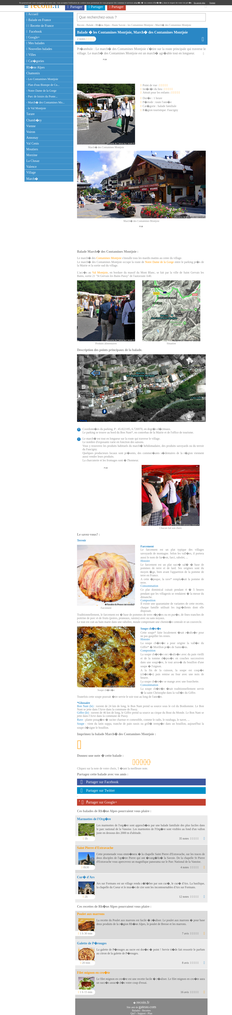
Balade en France (38, 20)
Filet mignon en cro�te (93, 971)
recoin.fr (143, 1000)
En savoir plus (199, 3)
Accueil (32, 14)
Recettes (146, 1008)
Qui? (132, 1011)
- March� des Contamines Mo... (45, 102)
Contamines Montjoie (108, 256)
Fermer (212, 3)
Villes (31, 55)
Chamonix (33, 73)
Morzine (31, 155)
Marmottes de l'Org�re (94, 817)
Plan (150, 1011)
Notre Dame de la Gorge (159, 260)
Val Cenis (32, 143)
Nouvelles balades (39, 49)
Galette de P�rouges (92, 941)
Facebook (34, 31)
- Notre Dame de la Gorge (41, 90)
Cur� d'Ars (86, 875)
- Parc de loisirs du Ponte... (41, 96)
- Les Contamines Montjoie (42, 79)
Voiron (30, 132)
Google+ (33, 37)
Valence (31, 166)
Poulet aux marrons (91, 912)
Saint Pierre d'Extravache (95, 846)
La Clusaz (32, 161)
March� (32, 179)
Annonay (32, 137)
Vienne (31, 126)
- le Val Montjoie (36, 108)
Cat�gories (35, 61)
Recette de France (40, 26)
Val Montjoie (100, 270)
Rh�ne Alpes (35, 67)
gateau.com (147, 1005)
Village (31, 172)
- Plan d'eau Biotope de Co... (42, 84)
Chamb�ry (34, 120)
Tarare (30, 114)
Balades (136, 1008)
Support (142, 1011)
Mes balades (35, 43)
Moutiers (32, 149)
